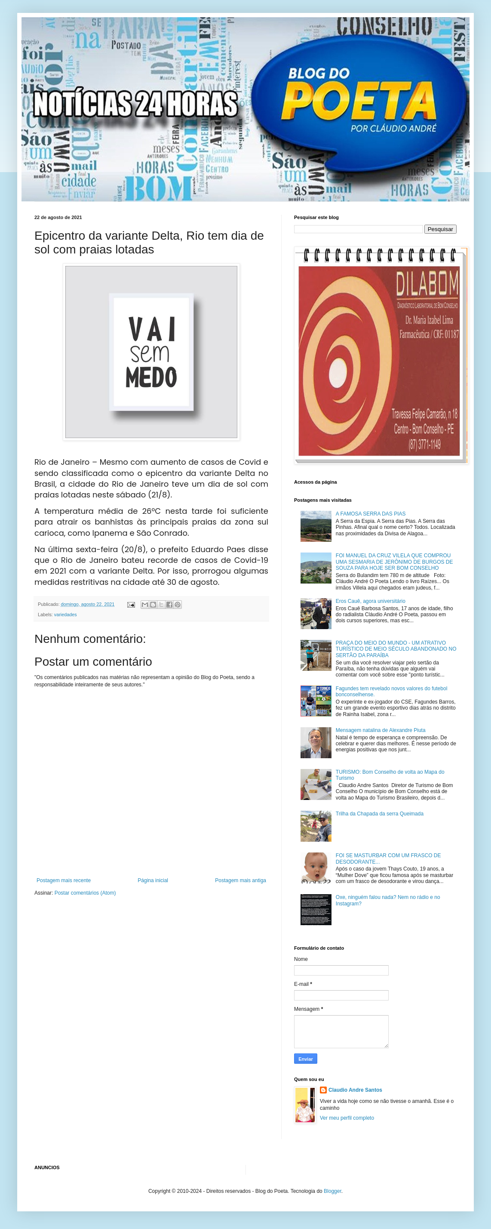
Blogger (332, 1191)
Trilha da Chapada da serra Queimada (379, 814)
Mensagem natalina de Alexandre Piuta (381, 730)
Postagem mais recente (64, 880)
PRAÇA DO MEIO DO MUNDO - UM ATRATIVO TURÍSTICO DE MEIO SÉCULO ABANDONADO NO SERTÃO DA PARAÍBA (396, 649)
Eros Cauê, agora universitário (370, 601)
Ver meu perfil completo (347, 1118)
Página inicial (153, 880)
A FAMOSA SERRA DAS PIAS (371, 514)
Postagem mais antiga (240, 880)
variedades (65, 614)
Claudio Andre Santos (355, 1090)
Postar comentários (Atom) (85, 893)
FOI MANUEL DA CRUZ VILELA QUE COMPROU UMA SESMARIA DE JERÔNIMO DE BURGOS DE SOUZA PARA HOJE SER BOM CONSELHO (394, 562)
